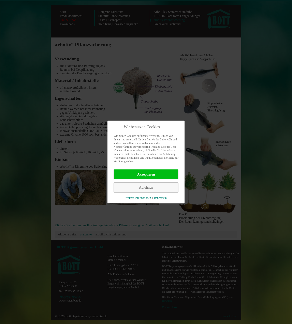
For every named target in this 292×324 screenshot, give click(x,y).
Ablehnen (146, 187)
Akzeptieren (146, 174)
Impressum (160, 197)
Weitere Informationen (138, 197)
